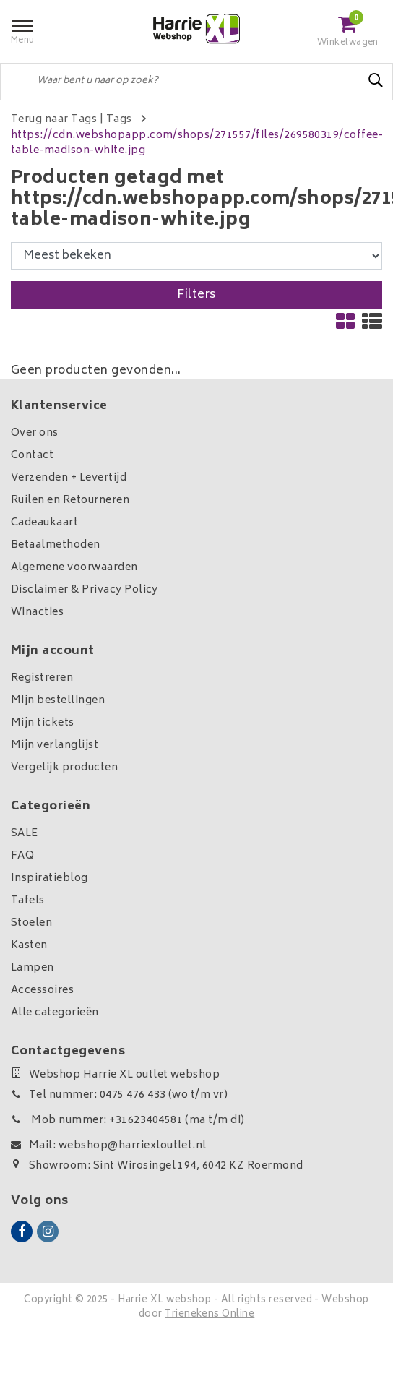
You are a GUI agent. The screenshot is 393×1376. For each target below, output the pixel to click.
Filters (196, 295)
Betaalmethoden (55, 545)
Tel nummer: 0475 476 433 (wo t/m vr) (119, 1095)
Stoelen (31, 923)
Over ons (35, 433)
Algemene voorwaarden (74, 568)
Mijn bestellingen (58, 701)
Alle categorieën (55, 1013)
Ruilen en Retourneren (70, 500)
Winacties (37, 612)
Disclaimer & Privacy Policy (84, 590)
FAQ (22, 856)
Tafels (28, 901)
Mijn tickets (42, 723)
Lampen (32, 968)
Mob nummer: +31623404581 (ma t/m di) (128, 1120)
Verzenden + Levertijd (68, 478)
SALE (24, 834)
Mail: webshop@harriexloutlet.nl (109, 1146)
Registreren (42, 678)
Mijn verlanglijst (54, 745)
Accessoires (42, 990)
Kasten (29, 946)
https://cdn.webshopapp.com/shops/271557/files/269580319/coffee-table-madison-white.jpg (197, 143)
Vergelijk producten (64, 768)
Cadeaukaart (44, 523)
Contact (32, 456)
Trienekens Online (209, 1315)
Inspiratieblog (49, 878)
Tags (119, 120)
